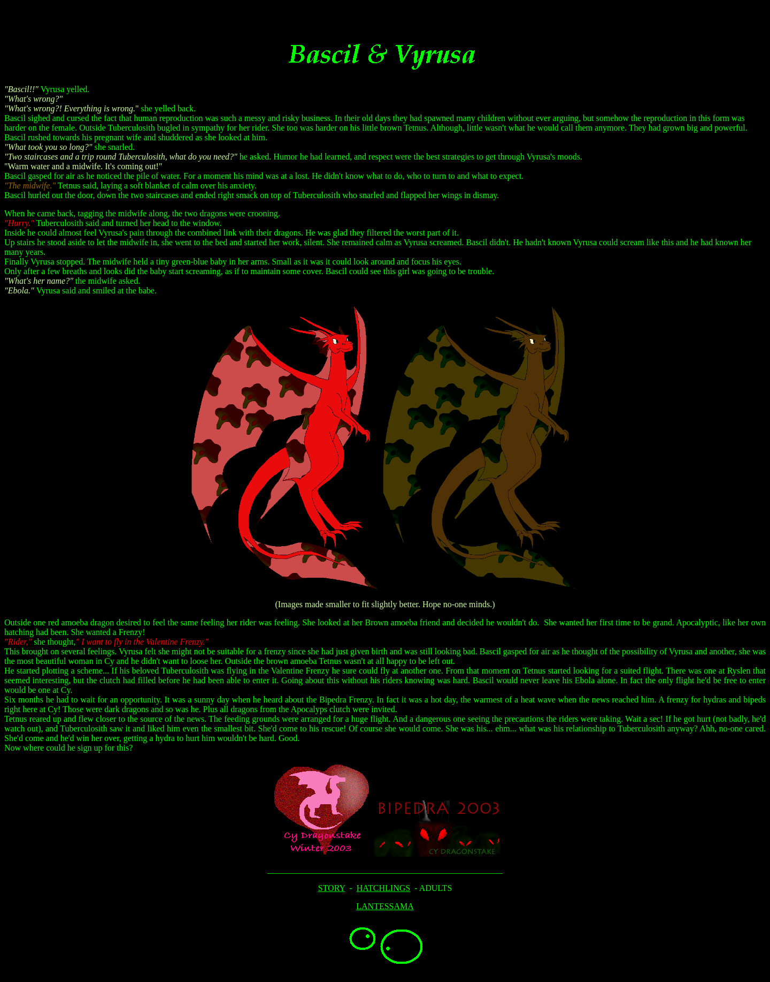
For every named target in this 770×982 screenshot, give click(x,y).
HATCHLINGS (383, 888)
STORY (331, 888)
